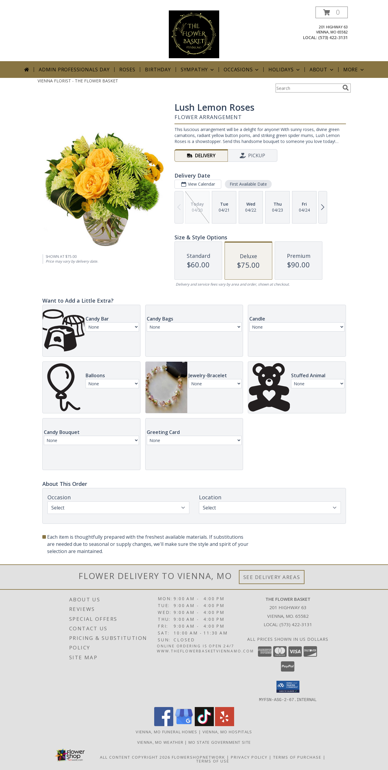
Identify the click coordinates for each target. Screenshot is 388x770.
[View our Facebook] (163, 724)
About (322, 69)
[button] (332, 12)
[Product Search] (308, 88)
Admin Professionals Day (74, 69)
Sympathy (198, 69)
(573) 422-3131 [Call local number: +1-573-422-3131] (333, 37)
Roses (127, 69)
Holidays (284, 69)
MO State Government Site (219, 742)
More (354, 69)
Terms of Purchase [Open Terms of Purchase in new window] (297, 757)
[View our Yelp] (224, 724)
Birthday (158, 69)
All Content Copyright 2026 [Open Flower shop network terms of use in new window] (135, 757)
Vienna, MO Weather (160, 742)
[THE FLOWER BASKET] (194, 34)
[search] (345, 87)
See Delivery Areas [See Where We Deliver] (271, 577)
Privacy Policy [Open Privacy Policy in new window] (249, 757)
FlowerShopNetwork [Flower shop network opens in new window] (198, 757)
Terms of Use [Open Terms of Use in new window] (212, 760)
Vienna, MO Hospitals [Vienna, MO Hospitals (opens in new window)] (227, 731)
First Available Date (248, 184)
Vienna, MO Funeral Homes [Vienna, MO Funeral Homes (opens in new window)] (166, 731)
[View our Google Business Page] (184, 724)
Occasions (242, 69)
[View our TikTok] (204, 724)
